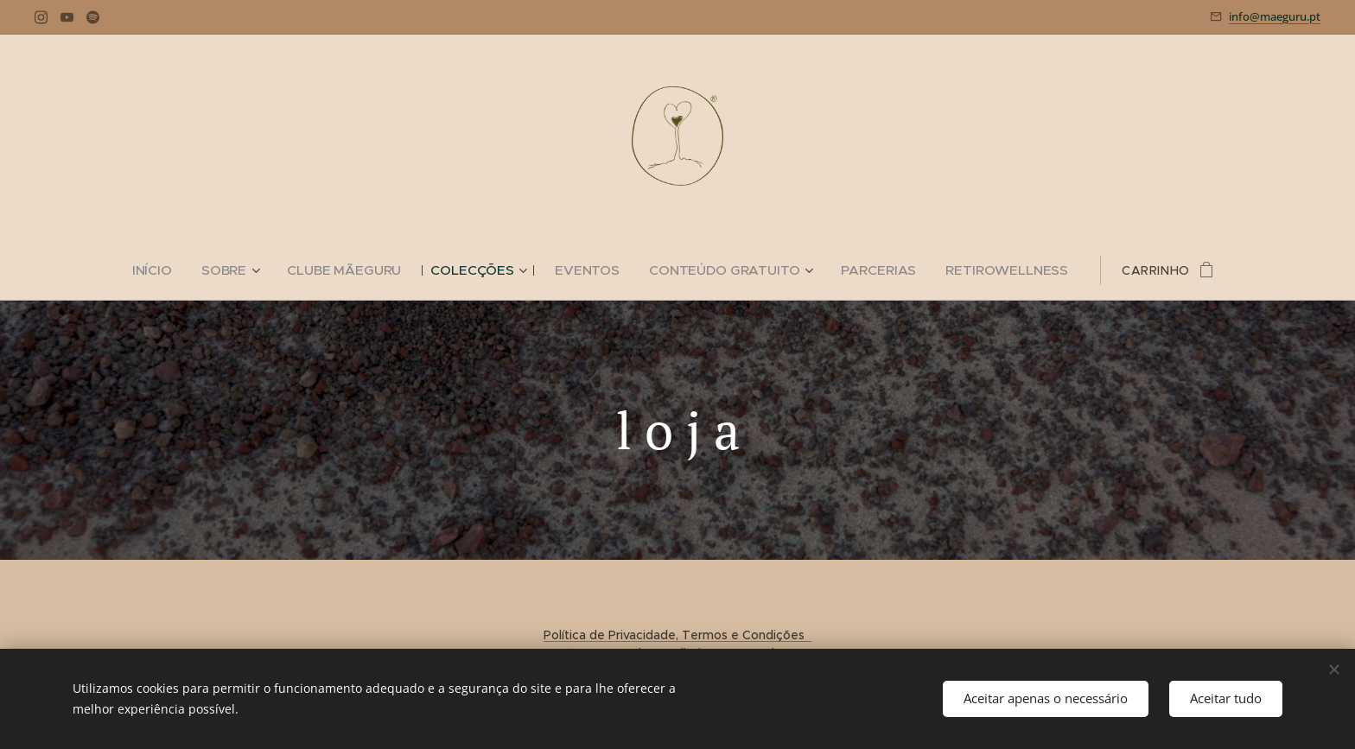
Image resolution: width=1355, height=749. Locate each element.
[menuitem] (175, 270)
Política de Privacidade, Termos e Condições (677, 635)
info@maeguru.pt (1274, 16)
